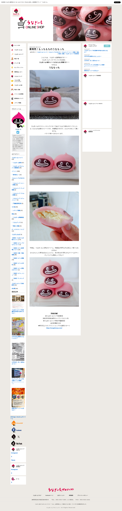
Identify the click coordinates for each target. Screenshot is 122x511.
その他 (13, 207)
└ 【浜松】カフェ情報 (18, 258)
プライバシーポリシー (82, 495)
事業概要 (71, 495)
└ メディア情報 (16, 210)
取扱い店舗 (61, 53)
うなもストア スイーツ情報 (68, 52)
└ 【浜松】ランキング (18, 278)
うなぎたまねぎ (16, 234)
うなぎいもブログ (37, 495)
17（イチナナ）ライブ (18, 229)
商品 (13, 214)
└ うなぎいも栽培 (16, 162)
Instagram (14, 453)
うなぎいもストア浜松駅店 (72, 53)
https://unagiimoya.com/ (54, 328)
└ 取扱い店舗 (15, 226)
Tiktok (13, 460)
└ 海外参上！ (15, 174)
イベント (14, 171)
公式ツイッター (61, 495)
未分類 (13, 288)
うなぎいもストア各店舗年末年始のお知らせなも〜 (18, 311)
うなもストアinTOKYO (18, 178)
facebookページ (49, 495)
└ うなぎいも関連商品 (18, 217)
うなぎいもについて (17, 157)
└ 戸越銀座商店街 (16, 203)
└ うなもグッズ (16, 222)
